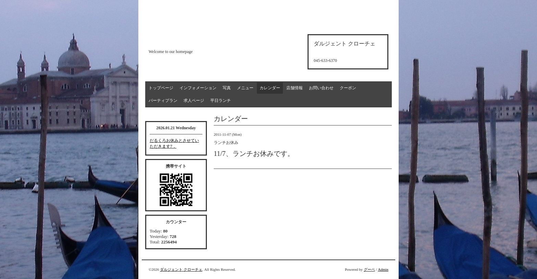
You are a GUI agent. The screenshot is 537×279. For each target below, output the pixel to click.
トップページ (161, 87)
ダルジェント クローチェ (181, 269)
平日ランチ (220, 100)
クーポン (348, 87)
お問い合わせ (321, 87)
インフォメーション (197, 87)
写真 (227, 87)
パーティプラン (163, 100)
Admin (383, 269)
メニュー (245, 87)
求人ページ (194, 100)
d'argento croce (183, 39)
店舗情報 (294, 87)
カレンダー (270, 87)
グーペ (369, 269)
